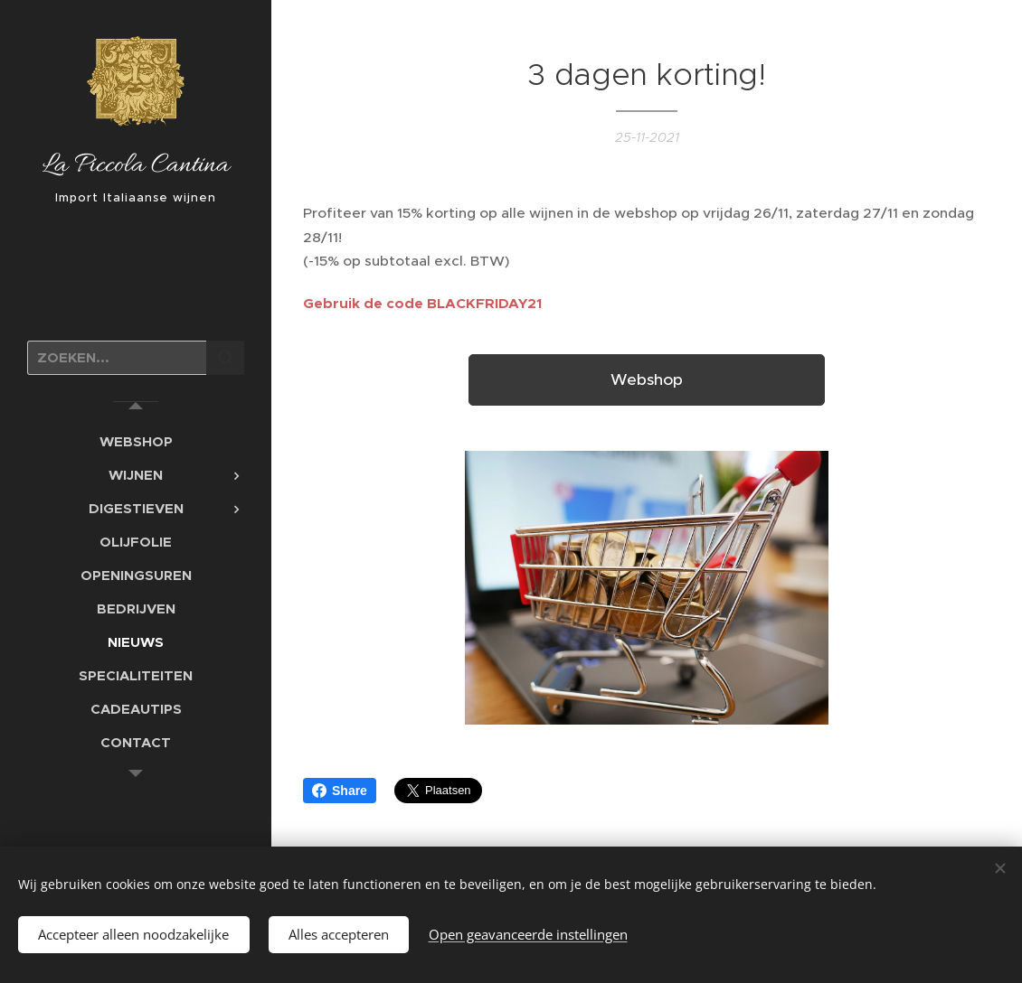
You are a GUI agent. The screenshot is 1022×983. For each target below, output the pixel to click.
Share (339, 790)
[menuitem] (135, 441)
